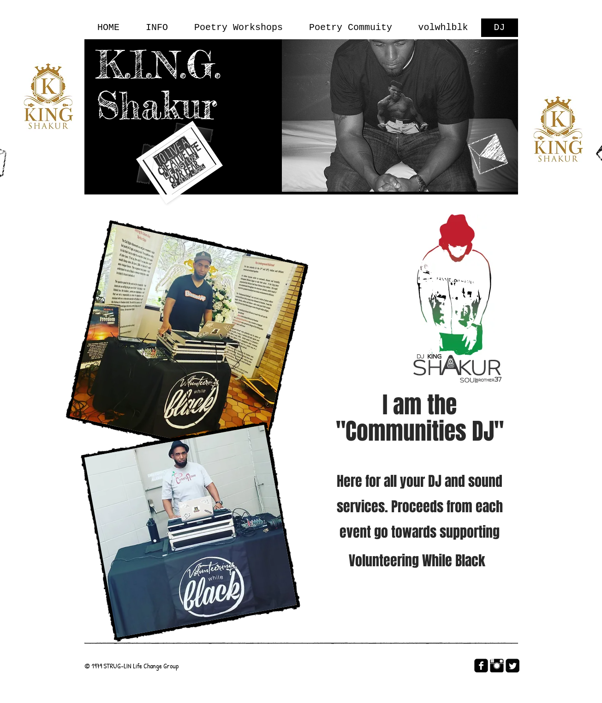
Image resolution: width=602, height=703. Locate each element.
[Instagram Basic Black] (497, 666)
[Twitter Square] (512, 666)
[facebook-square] (481, 666)
